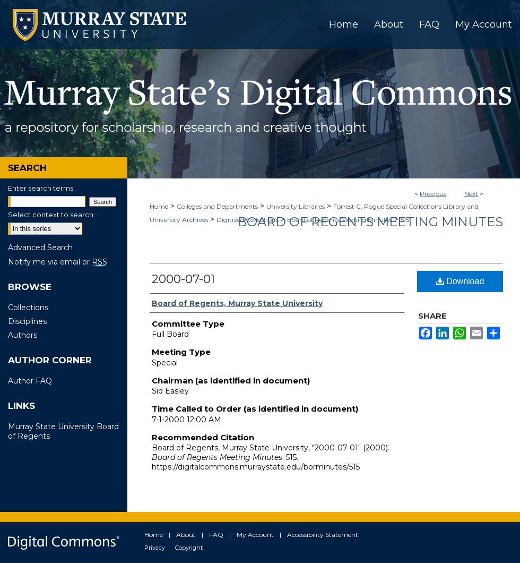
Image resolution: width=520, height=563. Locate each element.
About (186, 535)
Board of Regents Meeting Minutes (370, 221)
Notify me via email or (57, 262)
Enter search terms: (41, 188)
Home (159, 206)
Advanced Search (40, 247)
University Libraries (295, 206)
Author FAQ (30, 381)
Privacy (154, 547)
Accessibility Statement (322, 535)
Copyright (189, 547)
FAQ (216, 535)
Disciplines (27, 321)
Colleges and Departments (217, 206)
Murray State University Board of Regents (63, 431)
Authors (22, 335)
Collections (28, 307)
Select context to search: (51, 214)
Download (460, 281)
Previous (433, 194)
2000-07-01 (183, 279)
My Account (255, 535)
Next (471, 194)
